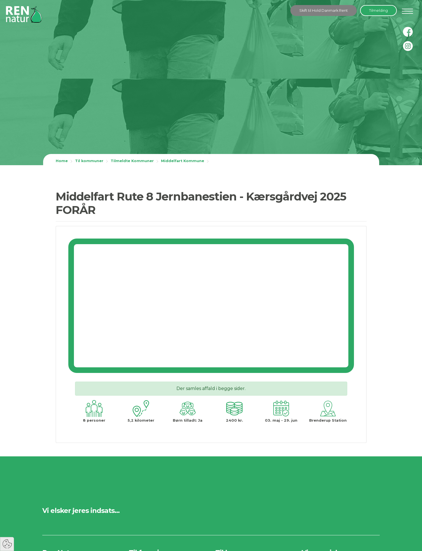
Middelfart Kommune (182, 161)
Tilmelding (378, 10)
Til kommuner (89, 161)
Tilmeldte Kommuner (132, 161)
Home (62, 161)
